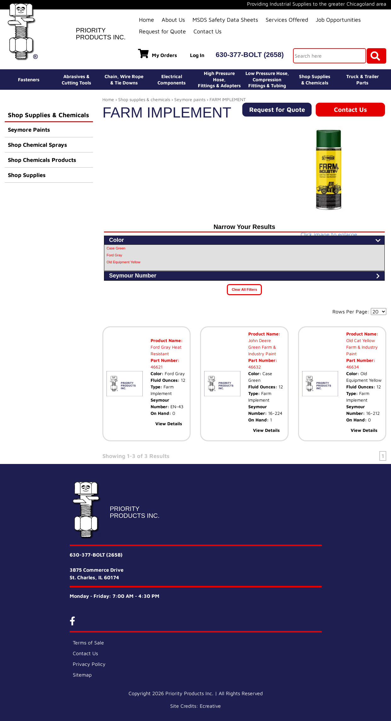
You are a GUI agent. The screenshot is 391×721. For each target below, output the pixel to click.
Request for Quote (162, 31)
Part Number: (165, 360)
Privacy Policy (89, 664)
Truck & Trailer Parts (362, 79)
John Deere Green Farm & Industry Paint (262, 347)
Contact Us (207, 31)
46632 (254, 366)
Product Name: (167, 340)
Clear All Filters (244, 289)
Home (146, 19)
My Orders (157, 53)
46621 (157, 366)
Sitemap (82, 675)
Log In (197, 55)
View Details (168, 423)
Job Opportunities (338, 19)
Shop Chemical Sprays (37, 144)
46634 (352, 366)
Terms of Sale (88, 642)
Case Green (115, 248)
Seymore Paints (29, 129)
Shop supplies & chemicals (144, 99)
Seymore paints (189, 99)
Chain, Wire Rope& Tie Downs (124, 79)
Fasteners (28, 79)
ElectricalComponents (172, 79)
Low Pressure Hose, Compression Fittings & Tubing (267, 79)
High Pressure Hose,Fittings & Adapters (219, 79)
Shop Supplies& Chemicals (314, 79)
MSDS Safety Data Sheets (225, 19)
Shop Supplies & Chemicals (48, 114)
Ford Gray (114, 255)
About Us (173, 19)
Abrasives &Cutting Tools (76, 79)
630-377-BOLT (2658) (250, 55)
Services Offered (287, 19)
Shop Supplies (27, 175)
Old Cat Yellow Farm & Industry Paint (362, 347)
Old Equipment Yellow (123, 262)
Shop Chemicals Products (42, 160)
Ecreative (210, 706)
